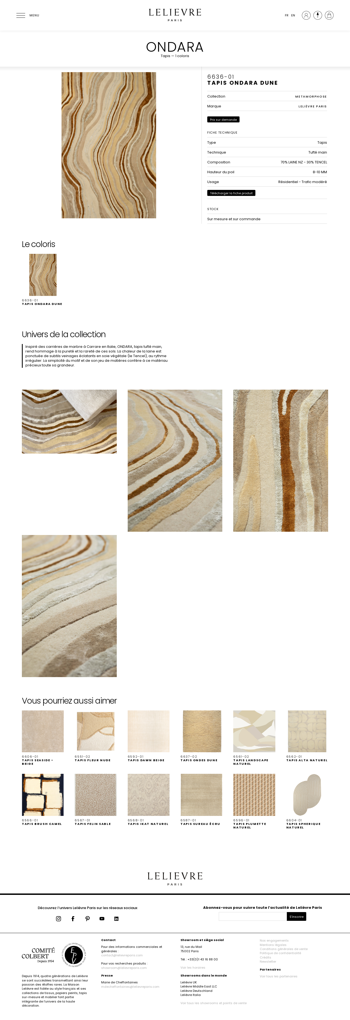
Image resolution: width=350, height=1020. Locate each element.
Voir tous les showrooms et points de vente (213, 1003)
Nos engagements (274, 940)
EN (293, 15)
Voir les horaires (192, 967)
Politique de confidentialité (280, 953)
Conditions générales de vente (284, 949)
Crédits (265, 957)
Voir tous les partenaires (279, 976)
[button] (43, 280)
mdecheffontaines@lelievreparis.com (130, 986)
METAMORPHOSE (311, 96)
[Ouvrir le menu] (27, 15)
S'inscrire (297, 917)
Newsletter (268, 961)
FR (286, 15)
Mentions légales (273, 945)
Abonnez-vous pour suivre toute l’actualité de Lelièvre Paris (262, 907)
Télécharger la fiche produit (231, 193)
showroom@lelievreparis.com (124, 968)
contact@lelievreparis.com (122, 955)
